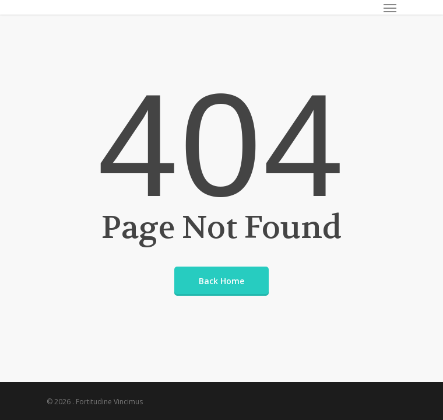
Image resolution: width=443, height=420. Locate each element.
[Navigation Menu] (390, 7)
